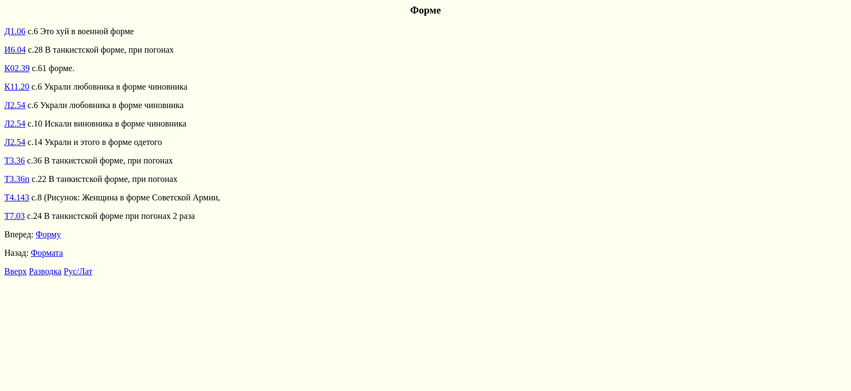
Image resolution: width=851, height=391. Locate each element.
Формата (47, 252)
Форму (48, 234)
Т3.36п (16, 179)
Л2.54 (15, 105)
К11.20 (16, 86)
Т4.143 (16, 197)
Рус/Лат (77, 271)
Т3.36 (14, 160)
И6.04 (15, 49)
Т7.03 (14, 215)
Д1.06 (15, 31)
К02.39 (17, 68)
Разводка (45, 271)
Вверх (15, 271)
